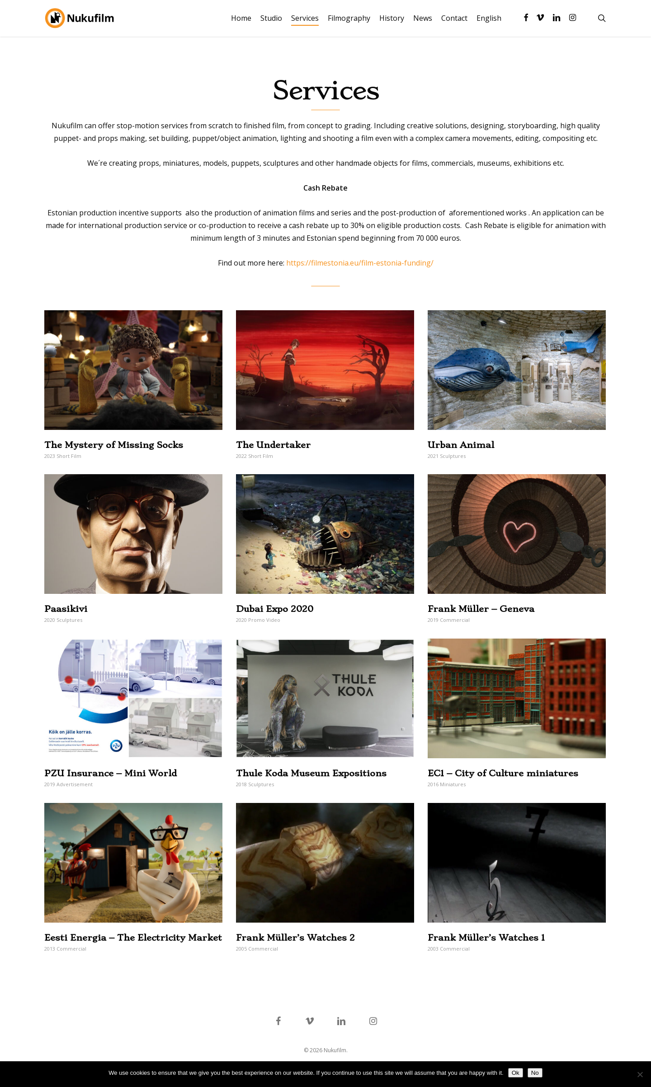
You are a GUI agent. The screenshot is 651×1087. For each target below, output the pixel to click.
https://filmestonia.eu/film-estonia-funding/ (360, 263)
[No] (639, 1074)
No (535, 1072)
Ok (515, 1072)
